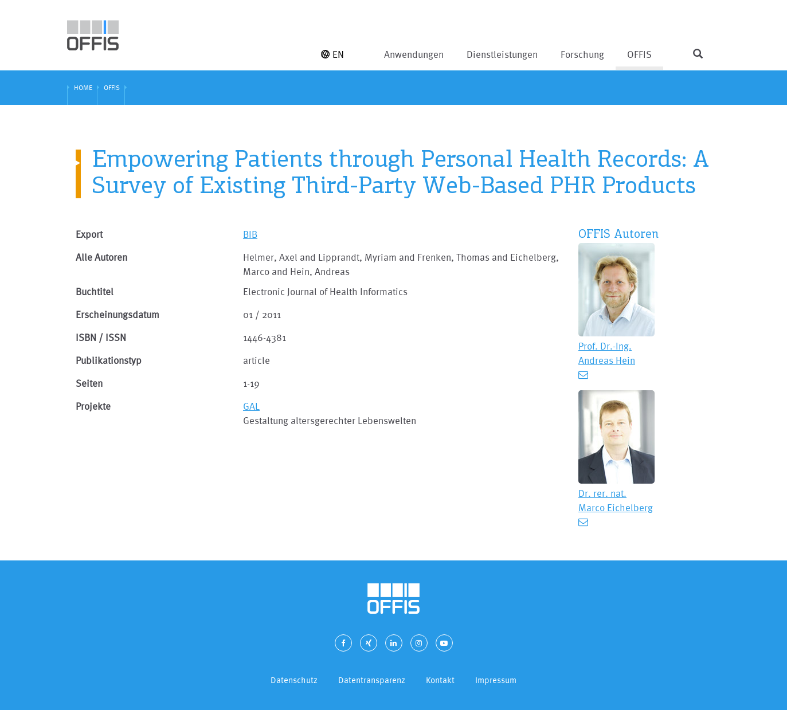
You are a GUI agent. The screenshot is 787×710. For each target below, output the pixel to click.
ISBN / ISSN (101, 337)
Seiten (89, 383)
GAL (251, 406)
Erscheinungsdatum (117, 314)
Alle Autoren (101, 257)
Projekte (93, 406)
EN (332, 54)
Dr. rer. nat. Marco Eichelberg (615, 500)
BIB (250, 234)
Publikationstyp (109, 360)
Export (89, 234)
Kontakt (440, 680)
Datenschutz (294, 680)
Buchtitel (94, 291)
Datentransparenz (371, 680)
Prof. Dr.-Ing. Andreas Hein (606, 353)
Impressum (495, 680)
